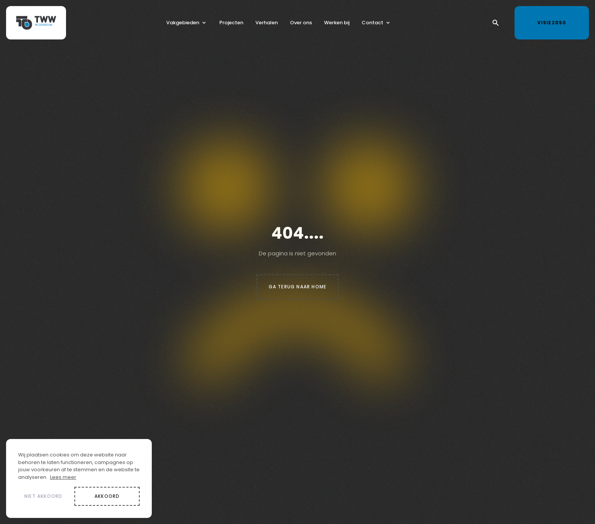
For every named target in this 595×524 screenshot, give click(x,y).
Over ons (301, 23)
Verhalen (266, 23)
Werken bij (336, 23)
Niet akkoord (43, 496)
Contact (372, 23)
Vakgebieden (182, 23)
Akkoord (107, 496)
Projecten (231, 23)
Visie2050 (558, 21)
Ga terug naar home (298, 286)
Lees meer (63, 477)
